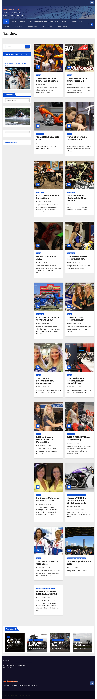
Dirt (7, 27)
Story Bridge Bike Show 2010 (79, 562)
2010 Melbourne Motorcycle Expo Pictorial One (44, 439)
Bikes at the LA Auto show (46, 257)
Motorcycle (40, 133)
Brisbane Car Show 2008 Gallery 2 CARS (46, 592)
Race (64, 22)
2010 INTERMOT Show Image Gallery (78, 438)
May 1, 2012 (41, 84)
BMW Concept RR (13, 641)
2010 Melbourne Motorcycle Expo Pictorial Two (75, 381)
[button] (88, 24)
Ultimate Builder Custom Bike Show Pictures (77, 198)
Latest (70, 314)
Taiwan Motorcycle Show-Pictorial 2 (77, 79)
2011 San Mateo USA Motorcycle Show (77, 257)
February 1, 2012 (44, 323)
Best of (77, 639)
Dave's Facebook (11, 142)
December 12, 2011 (44, 143)
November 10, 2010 (44, 504)
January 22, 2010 (44, 567)
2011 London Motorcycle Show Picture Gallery (45, 381)
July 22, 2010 (73, 567)
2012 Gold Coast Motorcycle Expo (75, 318)
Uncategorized (38, 639)
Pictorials (63, 27)
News (22, 22)
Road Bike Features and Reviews (44, 22)
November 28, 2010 (75, 387)
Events (39, 75)
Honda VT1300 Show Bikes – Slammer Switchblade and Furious (77, 502)
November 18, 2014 (37, 648)
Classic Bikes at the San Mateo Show (48, 196)
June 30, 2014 (58, 648)
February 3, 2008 (44, 597)
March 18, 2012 (81, 648)
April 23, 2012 (74, 84)
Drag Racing (77, 22)
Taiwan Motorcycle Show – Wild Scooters (47, 79)
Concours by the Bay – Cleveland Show (47, 318)
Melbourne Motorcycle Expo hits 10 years (47, 499)
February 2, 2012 (75, 323)
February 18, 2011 (44, 387)
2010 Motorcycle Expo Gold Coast (47, 562)
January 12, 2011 (74, 506)
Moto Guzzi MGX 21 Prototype (35, 645)
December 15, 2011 (44, 262)
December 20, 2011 (44, 201)
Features (19, 27)
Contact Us (7, 661)
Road (8, 636)
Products (32, 27)
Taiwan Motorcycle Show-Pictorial (77, 138)
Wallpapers (47, 27)
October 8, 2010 (74, 443)
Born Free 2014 (57, 643)
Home (14, 22)
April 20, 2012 (74, 143)
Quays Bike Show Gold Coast (47, 138)
